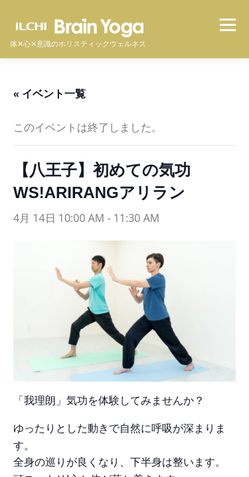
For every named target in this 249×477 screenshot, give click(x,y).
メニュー (227, 24)
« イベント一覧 (49, 93)
